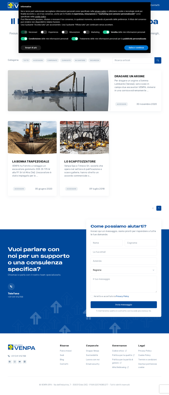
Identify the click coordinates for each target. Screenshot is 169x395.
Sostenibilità (92, 355)
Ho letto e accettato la (111, 296)
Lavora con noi (92, 359)
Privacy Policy (122, 296)
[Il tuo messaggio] (124, 284)
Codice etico (119, 351)
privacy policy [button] (100, 11)
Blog (62, 359)
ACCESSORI (38, 60)
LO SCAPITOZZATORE (80, 161)
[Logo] (21, 346)
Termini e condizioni (147, 359)
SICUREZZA (94, 60)
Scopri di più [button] (31, 48)
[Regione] (124, 270)
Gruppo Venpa (92, 351)
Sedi (62, 355)
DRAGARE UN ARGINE (130, 76)
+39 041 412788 (17, 356)
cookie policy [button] (40, 17)
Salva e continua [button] (136, 48)
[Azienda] (124, 261)
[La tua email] (124, 252)
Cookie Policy (144, 355)
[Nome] (107, 242)
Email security (92, 364)
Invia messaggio (123, 304)
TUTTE (26, 60)
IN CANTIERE (80, 60)
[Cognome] (141, 242)
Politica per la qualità (123, 355)
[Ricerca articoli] (133, 60)
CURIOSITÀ (66, 60)
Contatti (155, 5)
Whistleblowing (120, 367)
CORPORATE (52, 60)
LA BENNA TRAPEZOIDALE (30, 161)
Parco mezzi (66, 351)
